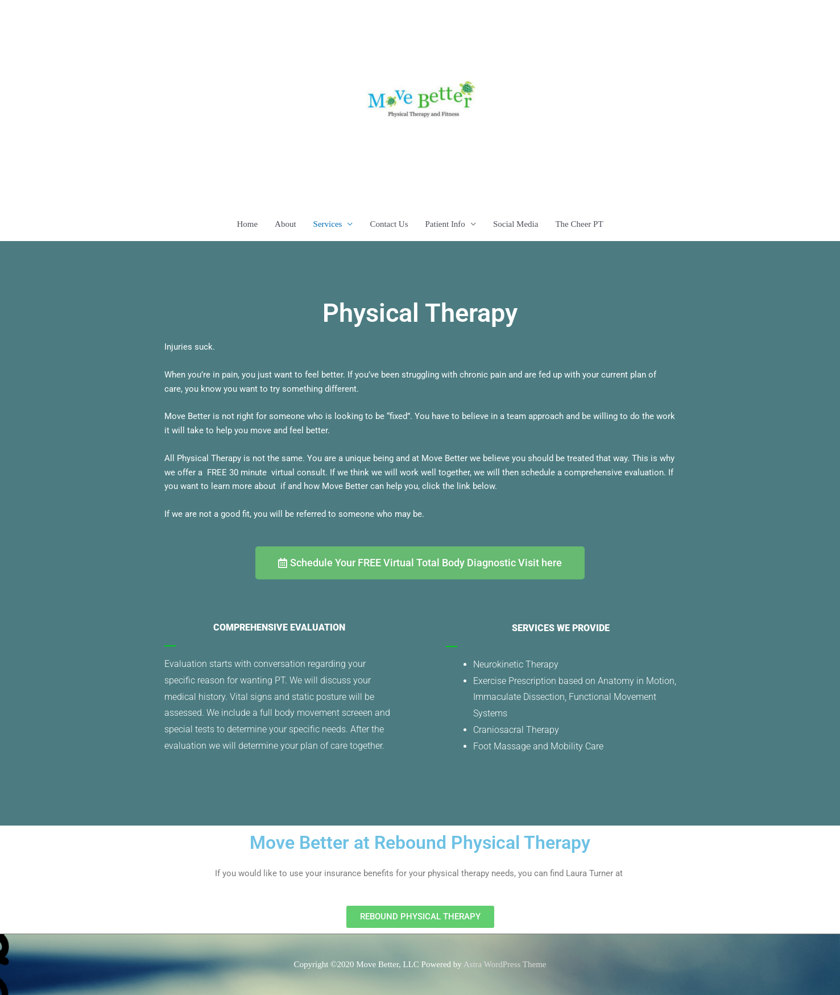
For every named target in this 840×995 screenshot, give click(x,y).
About (285, 224)
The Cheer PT (579, 224)
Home (247, 224)
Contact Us (389, 224)
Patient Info (445, 224)
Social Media (516, 224)
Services (327, 224)
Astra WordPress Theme (505, 964)
